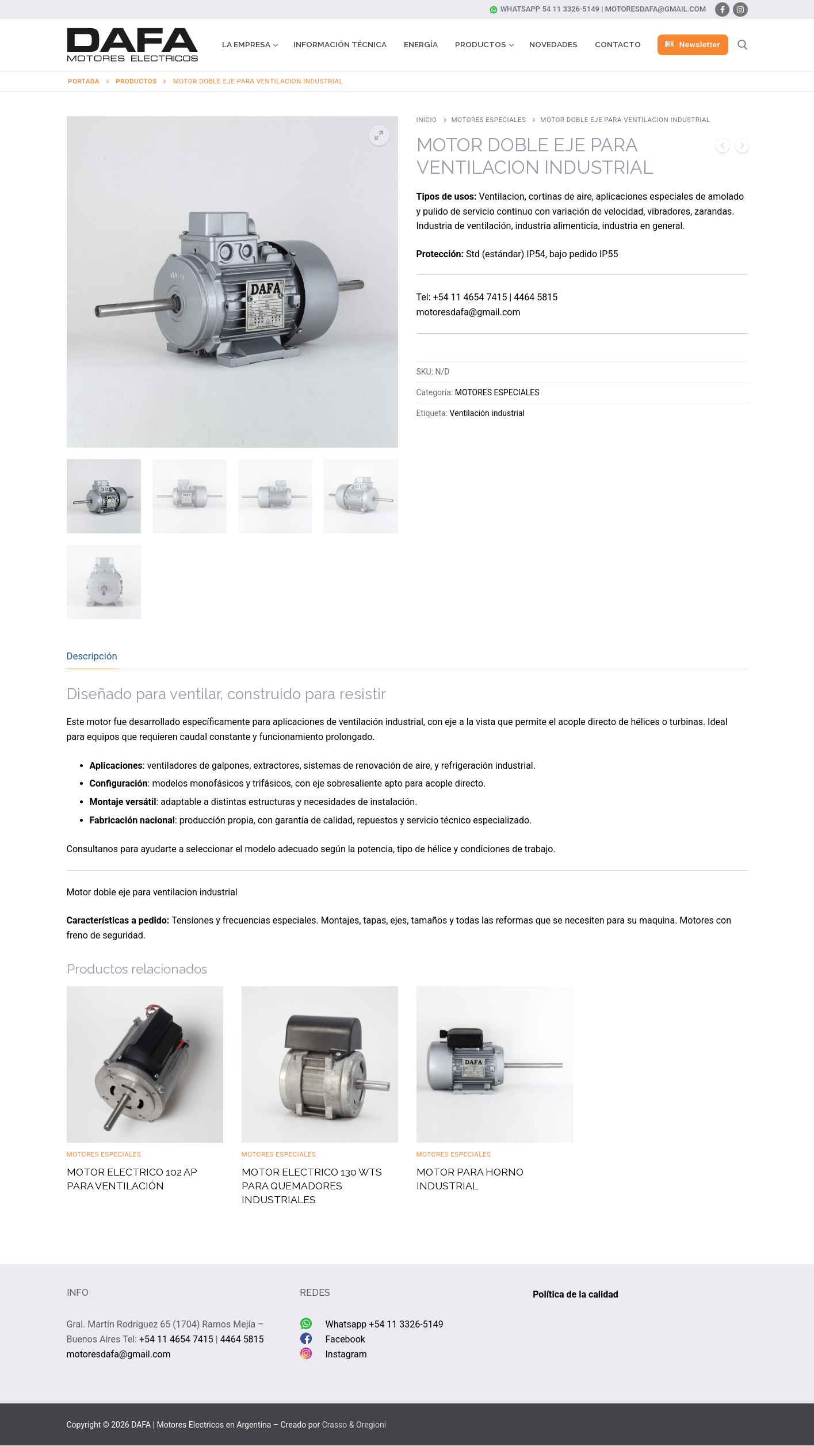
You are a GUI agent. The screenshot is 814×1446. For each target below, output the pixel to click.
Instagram (345, 1354)
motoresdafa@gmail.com (655, 9)
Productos (136, 81)
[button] (379, 135)
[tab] (92, 656)
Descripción (92, 656)
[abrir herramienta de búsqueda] (742, 45)
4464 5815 (535, 297)
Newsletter (692, 44)
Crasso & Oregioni (354, 1424)
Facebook (345, 1339)
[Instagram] (740, 9)
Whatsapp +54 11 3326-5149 (384, 1324)
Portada (84, 81)
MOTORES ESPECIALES (489, 120)
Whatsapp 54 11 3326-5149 (544, 9)
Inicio (426, 120)
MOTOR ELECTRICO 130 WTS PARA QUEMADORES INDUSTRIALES (312, 1185)
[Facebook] (722, 9)
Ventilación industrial (487, 413)
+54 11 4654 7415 (470, 297)
